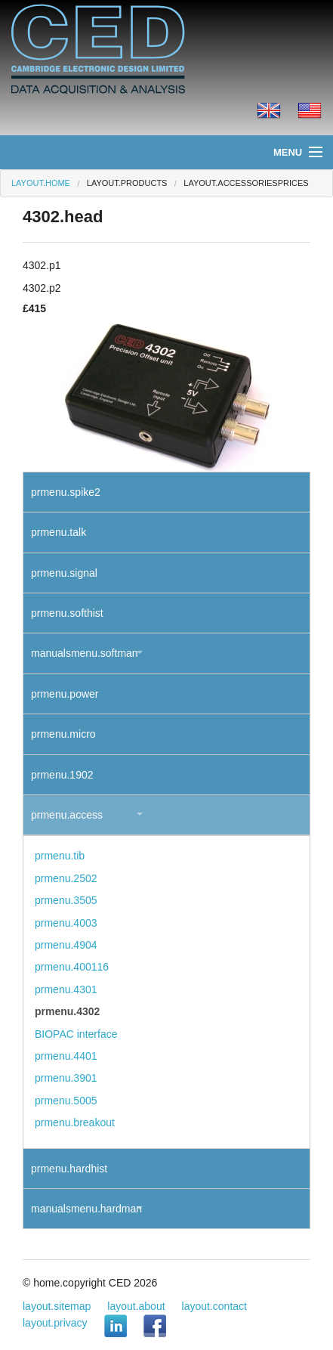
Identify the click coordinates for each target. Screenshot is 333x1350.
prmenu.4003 (66, 923)
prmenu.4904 (66, 945)
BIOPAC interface (76, 1034)
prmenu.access (67, 815)
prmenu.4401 (66, 1056)
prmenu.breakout (75, 1122)
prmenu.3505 (66, 900)
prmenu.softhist (67, 613)
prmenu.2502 (66, 878)
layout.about (136, 1306)
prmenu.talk (58, 532)
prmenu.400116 (72, 967)
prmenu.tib (60, 856)
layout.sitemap (57, 1306)
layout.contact (214, 1306)
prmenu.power (65, 694)
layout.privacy (55, 1323)
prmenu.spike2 (65, 492)
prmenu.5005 (66, 1101)
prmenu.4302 (67, 1011)
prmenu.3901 (66, 1078)
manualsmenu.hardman (86, 1209)
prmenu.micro (63, 734)
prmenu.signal (64, 573)
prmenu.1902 (62, 775)
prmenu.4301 (66, 989)
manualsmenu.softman (84, 653)
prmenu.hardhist (69, 1169)
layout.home (40, 182)
